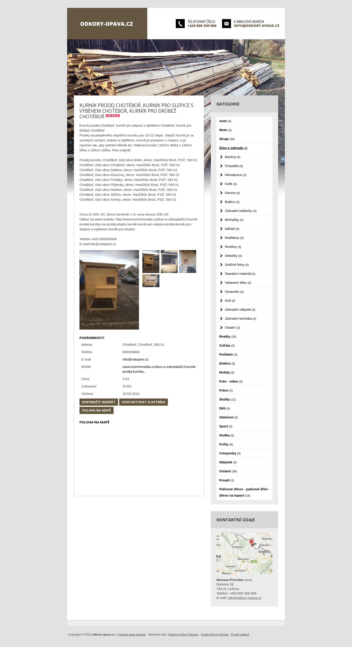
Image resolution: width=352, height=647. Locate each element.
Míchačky (234, 220)
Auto (225, 121)
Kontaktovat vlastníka (143, 402)
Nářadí (232, 229)
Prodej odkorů (240, 634)
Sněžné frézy (237, 264)
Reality (227, 336)
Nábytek (228, 462)
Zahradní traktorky (241, 211)
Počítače (228, 354)
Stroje (227, 139)
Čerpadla (234, 166)
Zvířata (227, 345)
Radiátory (234, 238)
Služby (227, 399)
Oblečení (228, 417)
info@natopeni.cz (136, 359)
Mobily (226, 372)
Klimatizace (235, 175)
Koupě (226, 480)
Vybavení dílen (238, 282)
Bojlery (232, 202)
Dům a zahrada (233, 148)
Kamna (232, 193)
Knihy (226, 444)
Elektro (227, 363)
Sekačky (233, 255)
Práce (226, 390)
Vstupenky (230, 453)
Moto (225, 130)
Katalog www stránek (131, 634)
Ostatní (232, 327)
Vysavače (234, 291)
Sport (226, 426)
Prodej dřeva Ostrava (215, 634)
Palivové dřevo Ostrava (183, 634)
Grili (230, 300)
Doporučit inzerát (98, 402)
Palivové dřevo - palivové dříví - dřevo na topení (244, 492)
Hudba (226, 435)
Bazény (232, 157)
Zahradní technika (240, 318)
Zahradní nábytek (240, 309)
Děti (224, 408)
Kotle (231, 184)
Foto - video (231, 381)
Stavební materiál (240, 273)
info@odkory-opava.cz (256, 25)
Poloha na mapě (96, 410)
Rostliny (233, 247)
